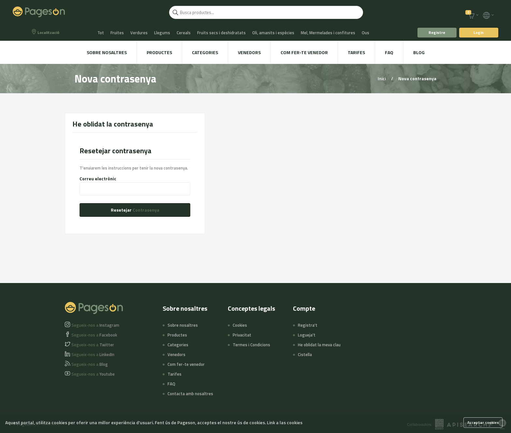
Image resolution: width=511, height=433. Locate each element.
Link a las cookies (284, 422)
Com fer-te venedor (304, 52)
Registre (437, 32)
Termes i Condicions (251, 344)
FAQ (389, 52)
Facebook (94, 335)
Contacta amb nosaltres (190, 393)
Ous (365, 32)
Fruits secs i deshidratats (221, 32)
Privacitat (242, 335)
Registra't (307, 325)
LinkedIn (92, 354)
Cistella (305, 354)
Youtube (93, 374)
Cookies (240, 325)
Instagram (95, 325)
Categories (205, 52)
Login (479, 32)
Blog (419, 52)
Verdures (139, 32)
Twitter (92, 344)
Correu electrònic (98, 178)
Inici (382, 78)
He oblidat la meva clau (319, 344)
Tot (100, 32)
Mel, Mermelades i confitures (328, 32)
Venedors (249, 52)
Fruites (117, 32)
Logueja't (306, 335)
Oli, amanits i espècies (273, 32)
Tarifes (356, 52)
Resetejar (135, 209)
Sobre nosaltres (107, 52)
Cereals (184, 32)
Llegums (162, 32)
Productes (159, 52)
